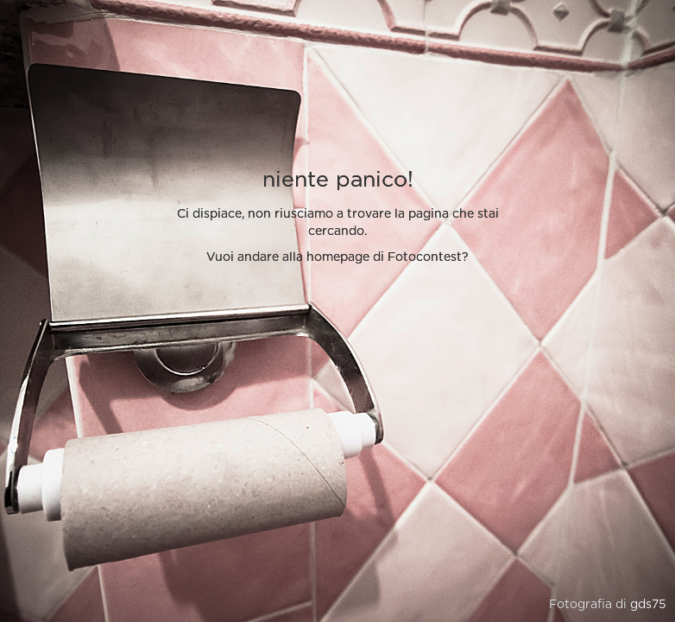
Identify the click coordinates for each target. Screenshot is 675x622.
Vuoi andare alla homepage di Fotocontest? (337, 257)
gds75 (648, 605)
